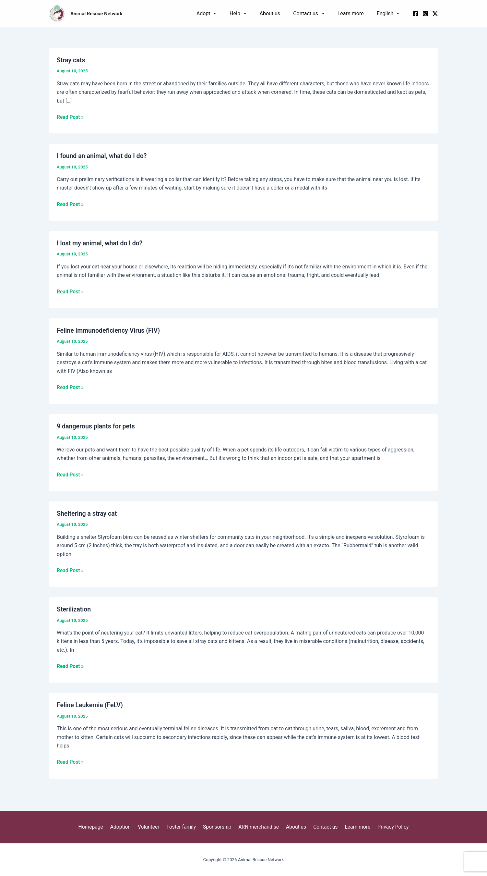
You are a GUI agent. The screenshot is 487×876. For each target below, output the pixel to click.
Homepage (96, 827)
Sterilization (74, 611)
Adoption (125, 827)
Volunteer (151, 827)
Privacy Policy (387, 827)
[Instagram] (425, 15)
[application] (267, 15)
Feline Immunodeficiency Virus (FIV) (109, 332)
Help (281, 15)
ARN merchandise (258, 827)
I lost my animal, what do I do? (101, 245)
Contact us (333, 15)
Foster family (183, 827)
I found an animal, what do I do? (103, 158)
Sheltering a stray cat (87, 515)
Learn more (365, 14)
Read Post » (70, 118)
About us (303, 14)
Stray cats (71, 62)
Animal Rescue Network (96, 15)
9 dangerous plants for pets (97, 428)
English (393, 15)
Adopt (260, 15)
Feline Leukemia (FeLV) (91, 706)
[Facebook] (416, 15)
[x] (435, 15)
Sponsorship (217, 827)
